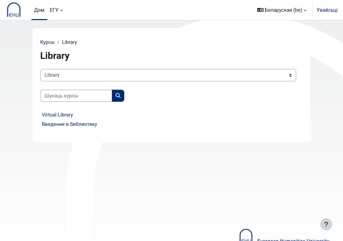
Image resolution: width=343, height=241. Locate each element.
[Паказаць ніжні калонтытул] (326, 224)
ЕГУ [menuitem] (54, 10)
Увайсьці (327, 10)
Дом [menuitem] (39, 10)
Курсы (47, 42)
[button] (282, 10)
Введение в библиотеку (69, 125)
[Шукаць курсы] (76, 96)
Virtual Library (57, 115)
